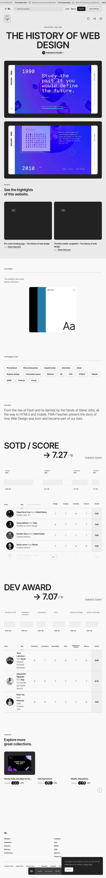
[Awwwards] (9, 9)
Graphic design (13, 374)
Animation (66, 368)
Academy (57, 839)
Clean (79, 368)
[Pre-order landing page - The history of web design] (28, 220)
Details (57, 871)
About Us (57, 853)
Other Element (14, 247)
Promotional (12, 368)
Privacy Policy (30, 866)
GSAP (9, 380)
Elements (7, 846)
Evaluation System (93, 458)
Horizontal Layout (33, 374)
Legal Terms (19, 866)
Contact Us (57, 856)
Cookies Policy (8, 866)
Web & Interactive (30, 368)
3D (61, 374)
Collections (7, 842)
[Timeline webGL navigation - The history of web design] (78, 220)
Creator (40, 871)
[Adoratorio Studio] (53, 52)
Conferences (8, 853)
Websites (7, 839)
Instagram (53, 866)
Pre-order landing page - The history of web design (27, 243)
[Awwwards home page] (32, 871)
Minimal (50, 374)
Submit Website (94, 9)
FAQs (55, 849)
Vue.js (33, 380)
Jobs (55, 842)
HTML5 (82, 374)
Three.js (21, 380)
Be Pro (81, 9)
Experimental (49, 368)
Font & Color (48, 871)
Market (56, 846)
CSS (70, 374)
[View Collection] (19, 763)
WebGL (95, 374)
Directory (7, 849)
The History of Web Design (53, 40)
